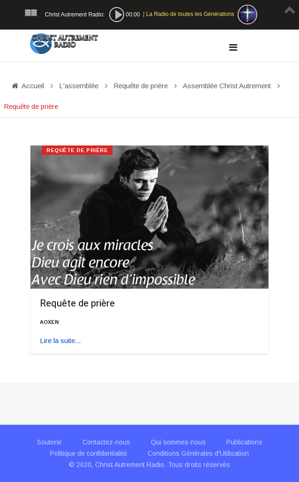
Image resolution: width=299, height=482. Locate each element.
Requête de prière (77, 303)
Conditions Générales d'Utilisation (198, 453)
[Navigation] (233, 47)
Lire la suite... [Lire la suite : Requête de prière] (60, 340)
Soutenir (49, 442)
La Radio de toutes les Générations (190, 14)
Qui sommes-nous (178, 442)
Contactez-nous (106, 442)
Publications (244, 442)
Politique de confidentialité (88, 453)
